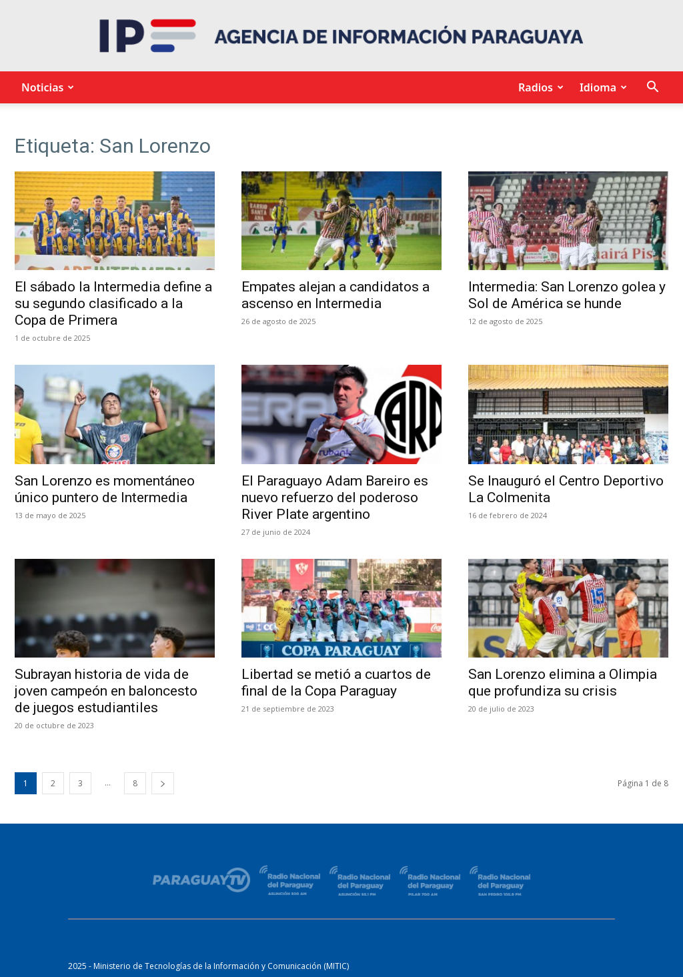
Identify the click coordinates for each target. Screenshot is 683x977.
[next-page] (162, 783)
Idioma (601, 87)
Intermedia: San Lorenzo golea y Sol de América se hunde (567, 295)
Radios (539, 87)
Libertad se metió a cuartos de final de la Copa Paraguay (336, 682)
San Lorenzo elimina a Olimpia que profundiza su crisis (562, 682)
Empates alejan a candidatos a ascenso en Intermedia (335, 295)
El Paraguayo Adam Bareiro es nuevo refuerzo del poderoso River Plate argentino (334, 497)
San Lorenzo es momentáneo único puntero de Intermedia (105, 489)
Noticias (45, 87)
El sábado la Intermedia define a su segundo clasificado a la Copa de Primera (113, 303)
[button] (652, 88)
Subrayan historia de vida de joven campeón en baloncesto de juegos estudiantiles (106, 691)
